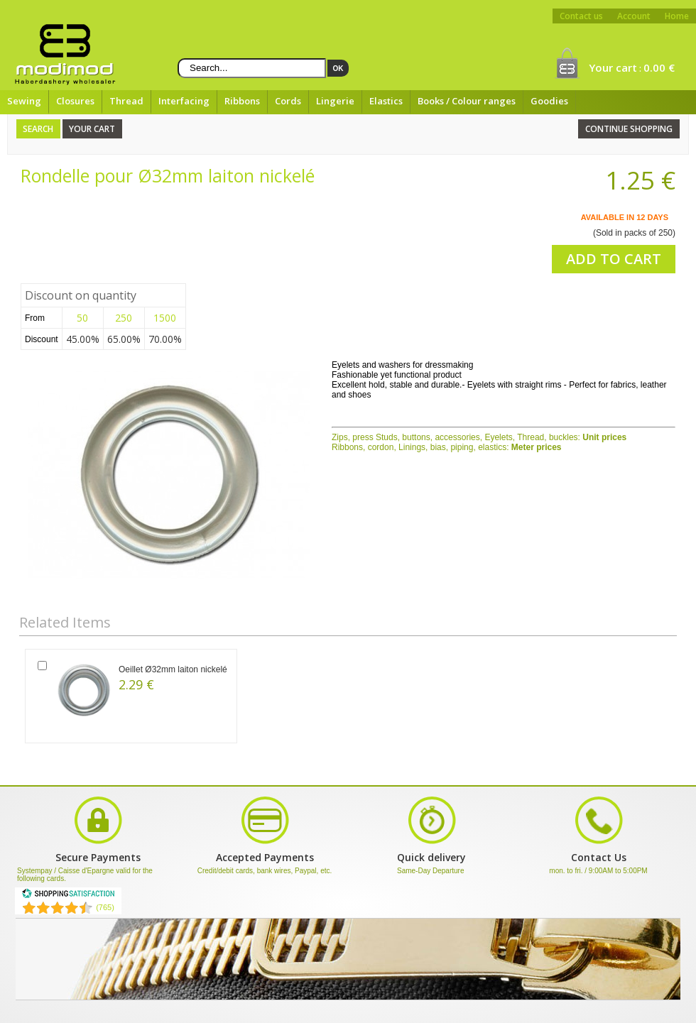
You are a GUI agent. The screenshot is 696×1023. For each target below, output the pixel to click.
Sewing (24, 100)
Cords (288, 100)
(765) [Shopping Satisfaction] (105, 907)
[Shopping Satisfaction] (68, 896)
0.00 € (659, 67)
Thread (126, 100)
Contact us (581, 16)
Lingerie (335, 100)
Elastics (386, 100)
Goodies (549, 100)
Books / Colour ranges (467, 100)
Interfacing (184, 100)
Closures (75, 100)
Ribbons (242, 100)
